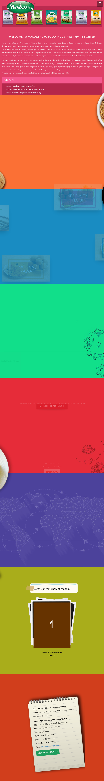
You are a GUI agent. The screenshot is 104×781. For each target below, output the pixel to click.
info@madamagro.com (50, 746)
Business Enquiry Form (47, 752)
